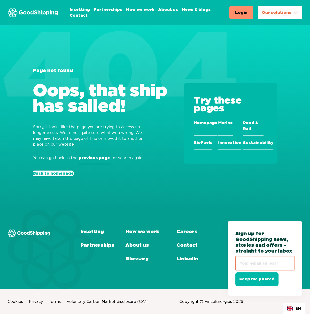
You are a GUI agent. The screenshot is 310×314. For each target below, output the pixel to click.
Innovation (229, 143)
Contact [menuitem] (79, 15)
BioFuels (203, 143)
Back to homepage (53, 173)
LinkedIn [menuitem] (187, 258)
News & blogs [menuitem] (196, 10)
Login (241, 13)
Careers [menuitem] (187, 231)
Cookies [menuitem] (15, 301)
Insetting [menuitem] (80, 10)
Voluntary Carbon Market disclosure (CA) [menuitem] (107, 301)
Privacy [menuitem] (36, 301)
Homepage (205, 123)
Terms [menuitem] (55, 301)
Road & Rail (250, 126)
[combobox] (294, 308)
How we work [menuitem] (140, 10)
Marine (225, 123)
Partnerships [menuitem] (108, 10)
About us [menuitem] (168, 10)
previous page (95, 158)
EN (294, 308)
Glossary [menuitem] (137, 258)
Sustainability (258, 143)
